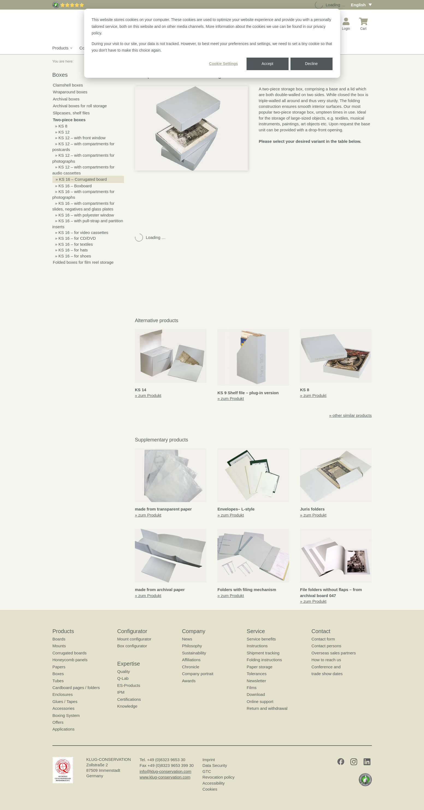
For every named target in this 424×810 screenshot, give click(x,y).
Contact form (323, 639)
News (187, 639)
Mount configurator (134, 639)
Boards (59, 639)
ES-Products (128, 685)
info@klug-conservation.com (165, 771)
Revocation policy (218, 777)
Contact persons (326, 645)
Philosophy (192, 645)
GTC (206, 771)
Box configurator (132, 645)
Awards (188, 680)
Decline (311, 63)
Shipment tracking (263, 653)
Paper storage (259, 666)
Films (251, 687)
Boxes (58, 673)
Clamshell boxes (68, 85)
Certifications (129, 699)
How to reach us (326, 659)
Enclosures (62, 694)
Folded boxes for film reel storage (83, 262)
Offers (58, 722)
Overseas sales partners (333, 653)
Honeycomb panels (69, 659)
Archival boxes (66, 99)
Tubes (58, 680)
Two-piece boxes (69, 119)
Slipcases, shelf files (71, 113)
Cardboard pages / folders (76, 687)
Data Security (214, 765)
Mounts (59, 645)
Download (256, 694)
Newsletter (256, 680)
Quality (123, 671)
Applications (63, 729)
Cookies (209, 789)
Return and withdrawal (267, 708)
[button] (191, 128)
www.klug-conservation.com (165, 777)
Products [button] (61, 48)
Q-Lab (123, 678)
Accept (267, 63)
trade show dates (326, 673)
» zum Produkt (148, 395)
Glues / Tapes (64, 701)
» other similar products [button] (350, 415)
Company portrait (197, 673)
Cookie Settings (223, 63)
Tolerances (256, 673)
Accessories (63, 708)
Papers (59, 666)
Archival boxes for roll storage (80, 105)
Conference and (325, 666)
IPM (120, 692)
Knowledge (127, 706)
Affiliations (191, 659)
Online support (260, 701)
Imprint (208, 759)
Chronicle (190, 666)
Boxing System (66, 715)
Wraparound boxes (70, 92)
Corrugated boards (69, 653)
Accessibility (213, 783)
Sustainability (194, 653)
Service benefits (261, 639)
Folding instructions (264, 659)
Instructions (257, 645)
